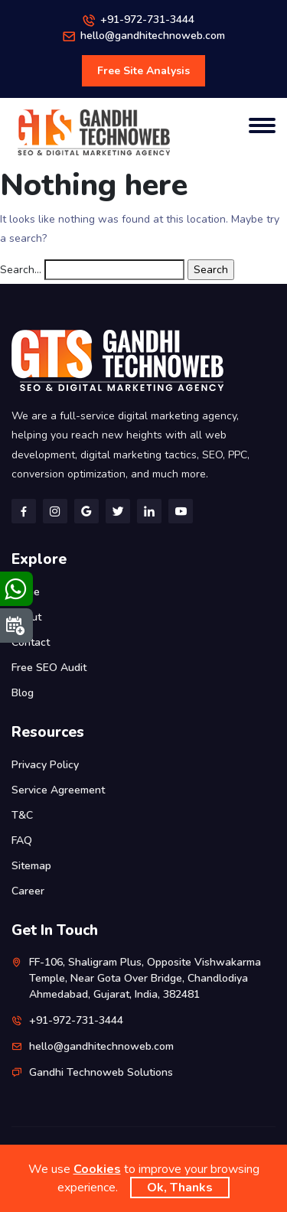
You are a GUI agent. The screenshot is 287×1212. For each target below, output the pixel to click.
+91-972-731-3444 (147, 19)
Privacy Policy (45, 765)
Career (27, 891)
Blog (22, 693)
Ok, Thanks (180, 1187)
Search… (20, 269)
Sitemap (31, 865)
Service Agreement (58, 790)
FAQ (21, 840)
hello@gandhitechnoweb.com (152, 35)
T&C (22, 815)
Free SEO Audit (48, 667)
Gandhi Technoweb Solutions (101, 1072)
